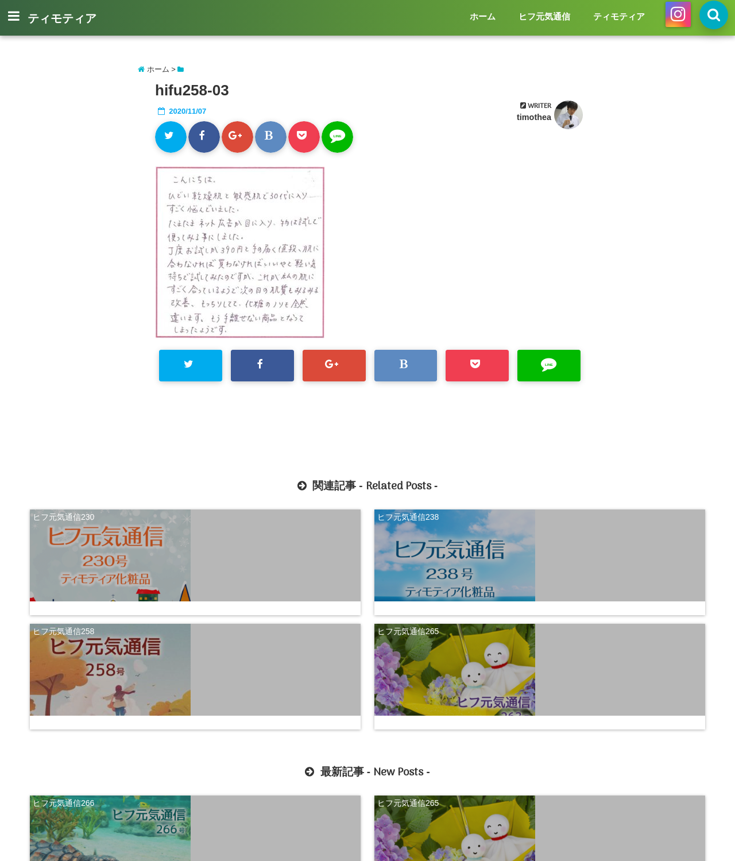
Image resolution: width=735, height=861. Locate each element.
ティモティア (62, 19)
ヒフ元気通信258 (408, 514)
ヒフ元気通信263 (580, 663)
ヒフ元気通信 (544, 16)
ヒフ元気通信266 (63, 663)
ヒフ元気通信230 (63, 514)
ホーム (483, 16)
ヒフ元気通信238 (235, 514)
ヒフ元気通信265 (580, 514)
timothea (534, 117)
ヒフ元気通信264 (408, 663)
